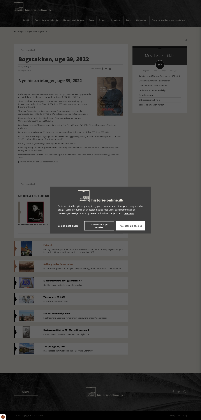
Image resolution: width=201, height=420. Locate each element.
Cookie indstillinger (68, 225)
